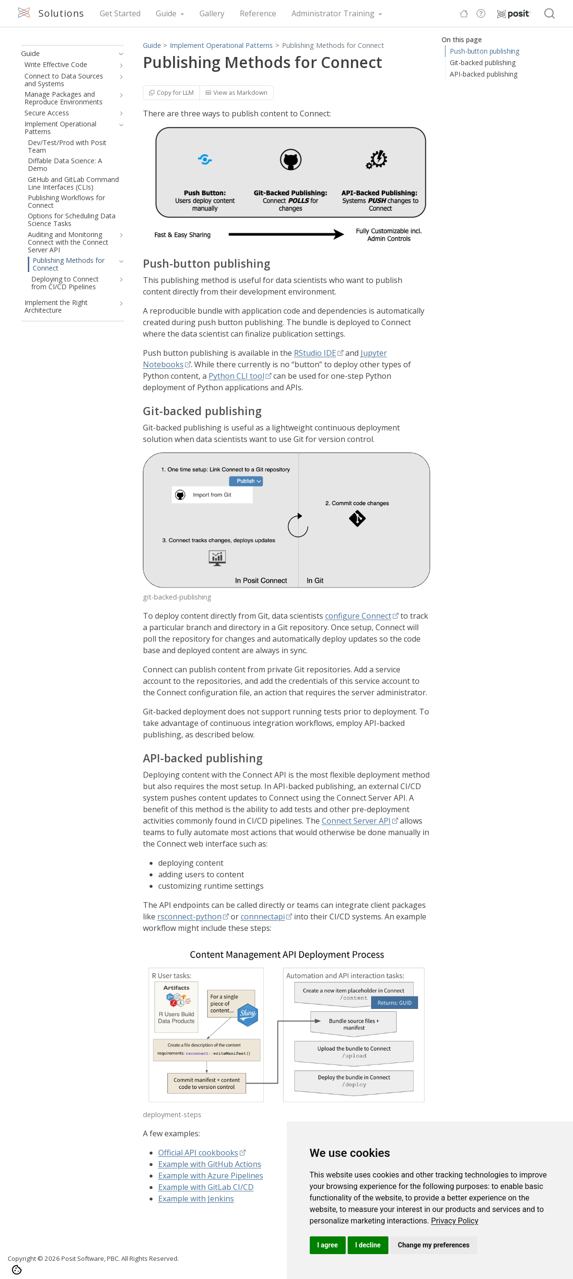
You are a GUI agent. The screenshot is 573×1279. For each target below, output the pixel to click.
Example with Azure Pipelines (210, 1175)
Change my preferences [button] (433, 1245)
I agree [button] (327, 1245)
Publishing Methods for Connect (333, 45)
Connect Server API (356, 820)
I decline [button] (368, 1245)
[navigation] (119, 53)
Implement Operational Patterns (221, 45)
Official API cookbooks (198, 1152)
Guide (152, 45)
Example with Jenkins (196, 1198)
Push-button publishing (484, 51)
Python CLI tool (236, 376)
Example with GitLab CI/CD (206, 1187)
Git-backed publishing (482, 62)
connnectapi (263, 916)
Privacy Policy (455, 1220)
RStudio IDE (315, 353)
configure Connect (358, 616)
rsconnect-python (189, 916)
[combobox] (550, 14)
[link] (455, 1220)
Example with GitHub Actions (209, 1164)
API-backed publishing (483, 74)
